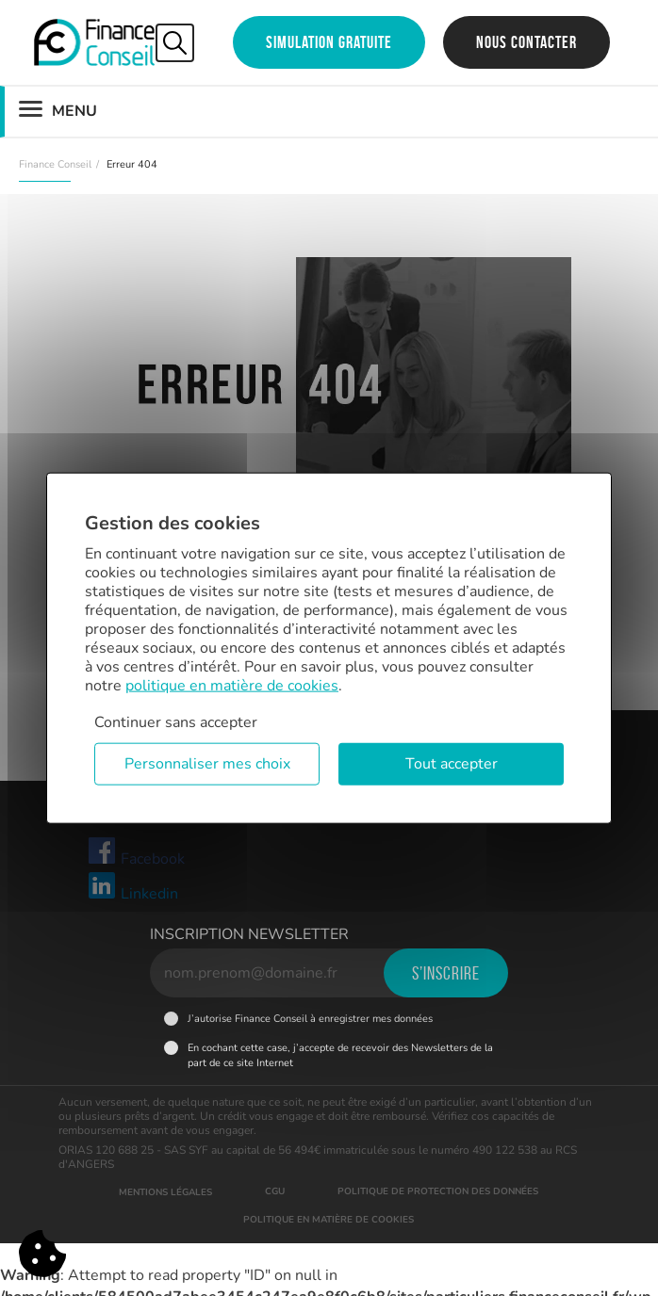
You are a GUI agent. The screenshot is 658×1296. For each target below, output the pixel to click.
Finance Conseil (55, 164)
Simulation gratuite (329, 42)
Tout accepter (451, 763)
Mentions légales (165, 1192)
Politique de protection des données (437, 1191)
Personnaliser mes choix (207, 763)
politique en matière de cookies (231, 685)
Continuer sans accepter (175, 722)
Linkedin (132, 887)
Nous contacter (526, 42)
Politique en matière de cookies (328, 1219)
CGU (275, 1191)
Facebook (136, 852)
